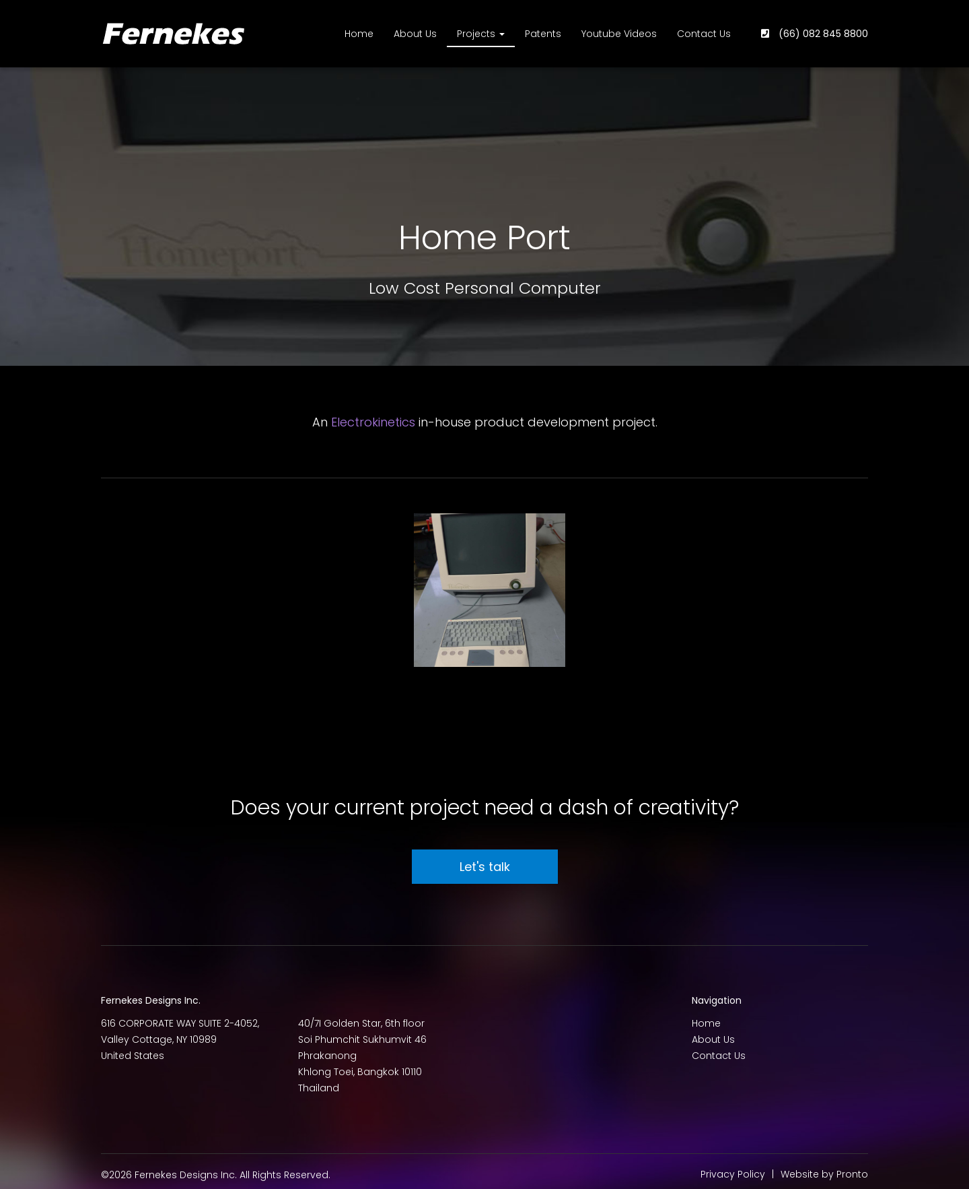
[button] (488, 590)
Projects (481, 33)
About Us (415, 33)
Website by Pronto (824, 1174)
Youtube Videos (619, 33)
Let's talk (485, 866)
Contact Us (704, 33)
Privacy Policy (733, 1174)
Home (359, 33)
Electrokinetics (373, 422)
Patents (543, 33)
